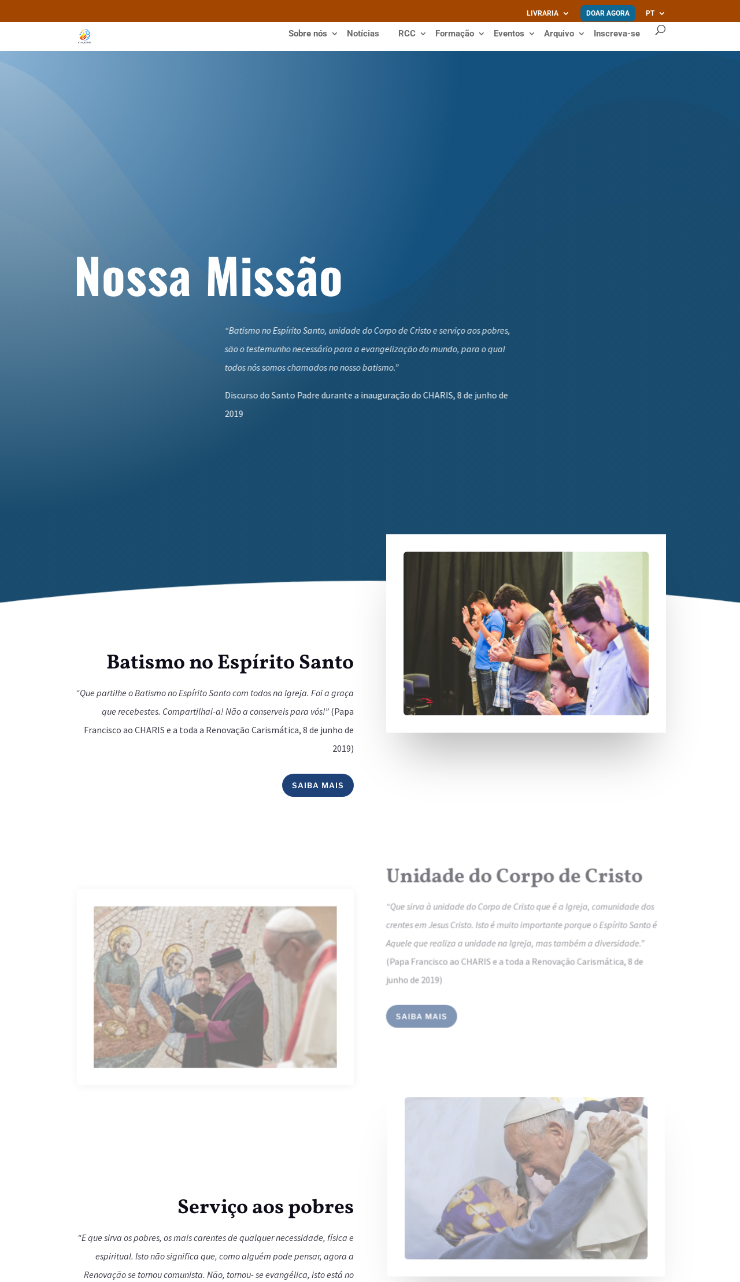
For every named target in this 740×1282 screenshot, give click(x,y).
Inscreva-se (617, 33)
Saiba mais (318, 785)
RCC (407, 34)
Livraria (542, 13)
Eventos (509, 34)
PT (650, 13)
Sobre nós (307, 34)
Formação (454, 34)
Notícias (363, 34)
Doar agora (608, 13)
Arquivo (559, 34)
